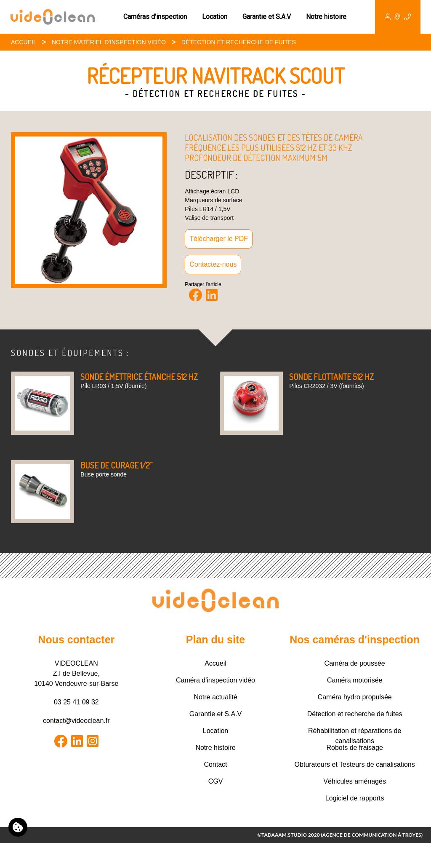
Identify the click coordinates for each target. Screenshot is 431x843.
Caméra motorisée (355, 680)
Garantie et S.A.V (266, 17)
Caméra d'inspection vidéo (215, 680)
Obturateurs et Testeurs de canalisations (355, 764)
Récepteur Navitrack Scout (216, 75)
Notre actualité (215, 697)
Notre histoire (326, 17)
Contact (215, 764)
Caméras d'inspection (155, 17)
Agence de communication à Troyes (371, 835)
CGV (215, 781)
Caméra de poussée (355, 663)
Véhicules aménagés (354, 781)
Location (214, 17)
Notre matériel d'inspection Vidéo (109, 42)
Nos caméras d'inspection (355, 639)
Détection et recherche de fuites (238, 42)
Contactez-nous (213, 264)
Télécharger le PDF (218, 238)
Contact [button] (398, 16)
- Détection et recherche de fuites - (215, 93)
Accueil (23, 42)
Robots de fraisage (354, 747)
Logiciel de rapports (354, 798)
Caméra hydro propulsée (355, 697)
